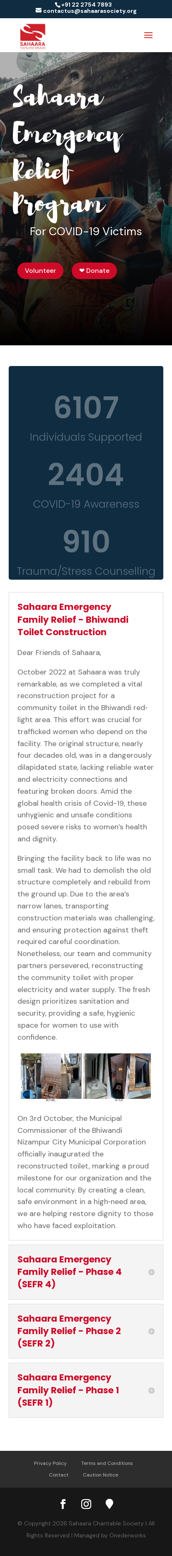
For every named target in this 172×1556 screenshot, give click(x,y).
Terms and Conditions (107, 1463)
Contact (58, 1475)
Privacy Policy (50, 1463)
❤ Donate (94, 270)
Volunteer (40, 270)
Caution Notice (100, 1475)
